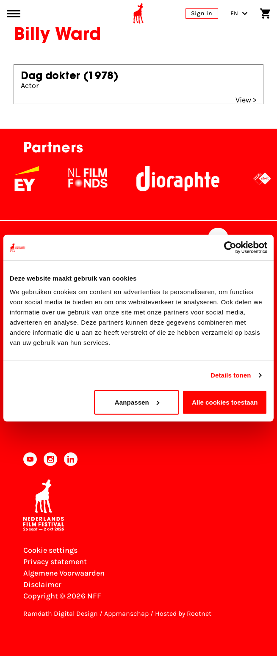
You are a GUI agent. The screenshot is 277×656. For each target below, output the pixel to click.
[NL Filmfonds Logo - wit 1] (92, 178)
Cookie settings (50, 550)
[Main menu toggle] (13, 13)
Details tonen (231, 375)
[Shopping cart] (265, 13)
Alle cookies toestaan (225, 401)
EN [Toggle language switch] (239, 13)
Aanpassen (137, 401)
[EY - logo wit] (31, 178)
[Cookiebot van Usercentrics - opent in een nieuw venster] (230, 247)
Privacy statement (55, 561)
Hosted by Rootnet (183, 613)
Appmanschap (126, 613)
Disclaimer (42, 584)
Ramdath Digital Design (60, 613)
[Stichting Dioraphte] (182, 178)
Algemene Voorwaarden (64, 573)
